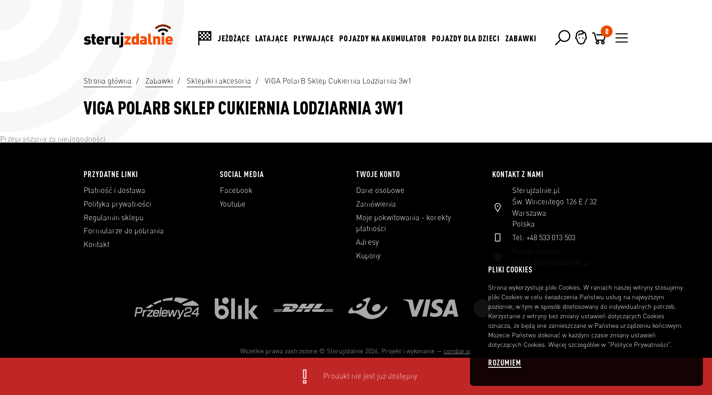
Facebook (236, 190)
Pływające (313, 38)
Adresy (367, 242)
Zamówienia (376, 203)
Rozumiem (504, 362)
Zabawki (521, 38)
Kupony (368, 255)
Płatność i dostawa (114, 190)
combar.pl (458, 351)
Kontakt (96, 244)
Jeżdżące (234, 38)
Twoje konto (378, 173)
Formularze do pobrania (124, 230)
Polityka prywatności (117, 203)
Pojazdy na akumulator (382, 38)
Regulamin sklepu (113, 217)
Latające (271, 38)
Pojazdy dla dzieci (466, 38)
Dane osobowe (380, 190)
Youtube (233, 203)
